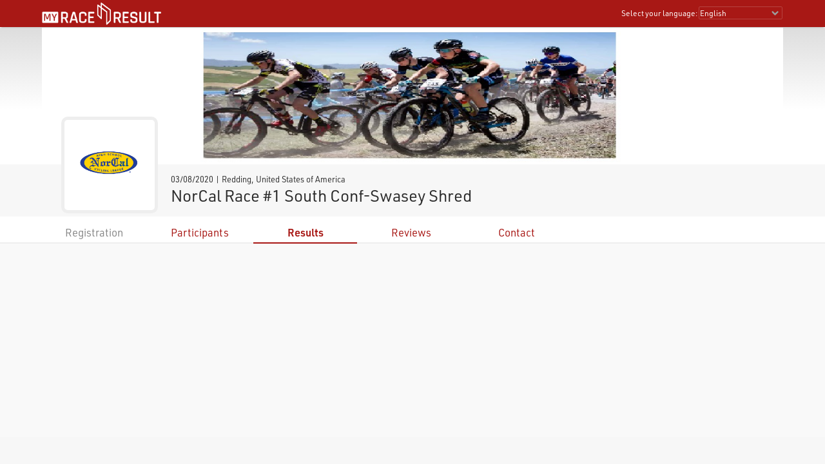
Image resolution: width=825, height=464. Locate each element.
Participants (200, 232)
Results (305, 232)
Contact (516, 232)
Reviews (411, 232)
